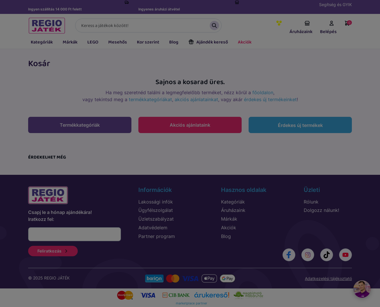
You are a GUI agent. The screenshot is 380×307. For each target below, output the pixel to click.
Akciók (244, 42)
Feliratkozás (52, 250)
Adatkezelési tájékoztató (328, 278)
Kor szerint (148, 42)
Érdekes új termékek (300, 125)
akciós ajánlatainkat (196, 99)
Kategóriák (42, 42)
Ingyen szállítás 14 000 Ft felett (55, 9)
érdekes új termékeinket (270, 99)
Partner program (156, 236)
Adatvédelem (152, 227)
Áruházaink (300, 27)
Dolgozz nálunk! (321, 210)
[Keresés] (148, 25)
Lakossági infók (155, 202)
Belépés (328, 27)
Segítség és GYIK (335, 4)
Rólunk (311, 202)
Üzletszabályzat (156, 219)
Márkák (70, 42)
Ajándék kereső (208, 42)
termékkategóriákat (150, 99)
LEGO (92, 42)
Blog (173, 42)
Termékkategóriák (80, 125)
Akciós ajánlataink (190, 125)
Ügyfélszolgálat (155, 210)
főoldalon (262, 92)
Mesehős (117, 42)
